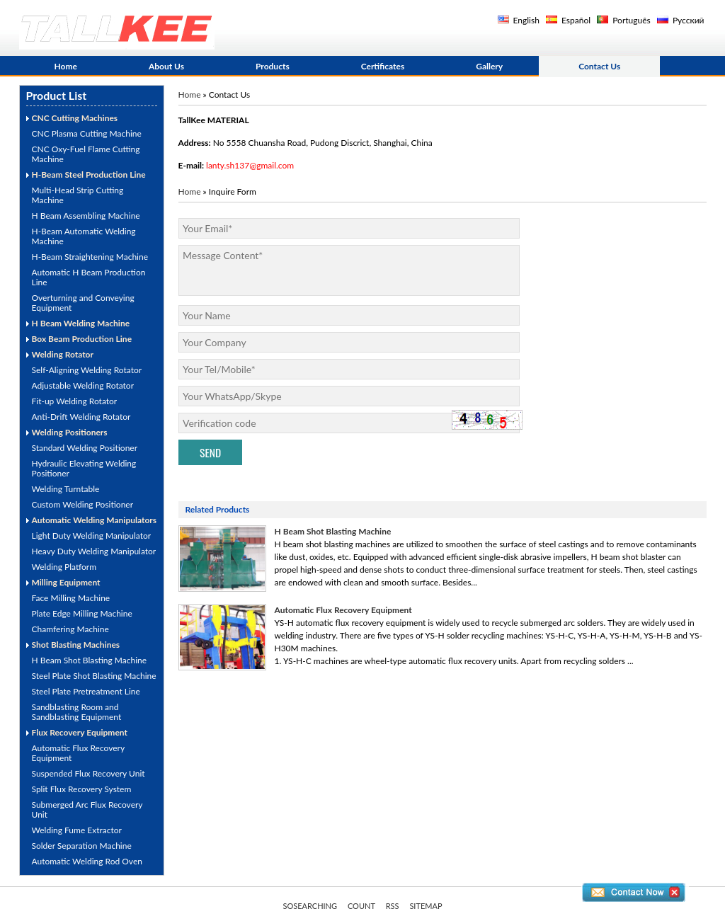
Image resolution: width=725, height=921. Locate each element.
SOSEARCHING (309, 905)
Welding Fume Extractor (77, 830)
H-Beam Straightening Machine (90, 256)
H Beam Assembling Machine (86, 215)
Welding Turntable (66, 489)
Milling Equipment (66, 582)
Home (66, 66)
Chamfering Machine (70, 629)
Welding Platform (64, 566)
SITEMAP (425, 905)
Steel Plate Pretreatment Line (86, 691)
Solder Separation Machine (82, 845)
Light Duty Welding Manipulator (92, 535)
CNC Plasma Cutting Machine (87, 133)
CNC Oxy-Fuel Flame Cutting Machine (86, 154)
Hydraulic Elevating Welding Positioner (84, 468)
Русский (680, 20)
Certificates (383, 66)
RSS (392, 905)
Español (568, 20)
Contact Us (599, 66)
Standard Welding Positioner (85, 447)
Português (624, 20)
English (519, 20)
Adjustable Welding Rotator (83, 385)
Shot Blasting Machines (76, 644)
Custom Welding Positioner (83, 504)
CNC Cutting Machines (75, 118)
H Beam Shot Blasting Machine (89, 660)
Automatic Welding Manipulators (94, 520)
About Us (166, 66)
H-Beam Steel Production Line (89, 174)
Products (273, 66)
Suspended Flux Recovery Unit (88, 773)
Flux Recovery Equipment (79, 732)
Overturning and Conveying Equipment (83, 302)
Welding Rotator (63, 354)
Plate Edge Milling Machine (82, 613)
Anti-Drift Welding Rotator (81, 416)
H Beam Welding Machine (81, 323)
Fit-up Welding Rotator (75, 401)
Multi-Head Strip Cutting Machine (78, 195)
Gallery (489, 66)
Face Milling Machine (71, 598)
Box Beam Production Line (82, 338)
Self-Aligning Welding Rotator (87, 370)
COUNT (361, 905)
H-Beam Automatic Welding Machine (84, 236)
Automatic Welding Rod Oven (87, 861)
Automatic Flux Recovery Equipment (78, 753)
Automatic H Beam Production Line (89, 277)
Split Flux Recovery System (82, 789)
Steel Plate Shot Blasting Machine (94, 675)
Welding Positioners (70, 432)
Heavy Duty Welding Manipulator (94, 551)
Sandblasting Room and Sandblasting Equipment (77, 712)
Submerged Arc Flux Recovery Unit (87, 809)
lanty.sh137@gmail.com (250, 165)
